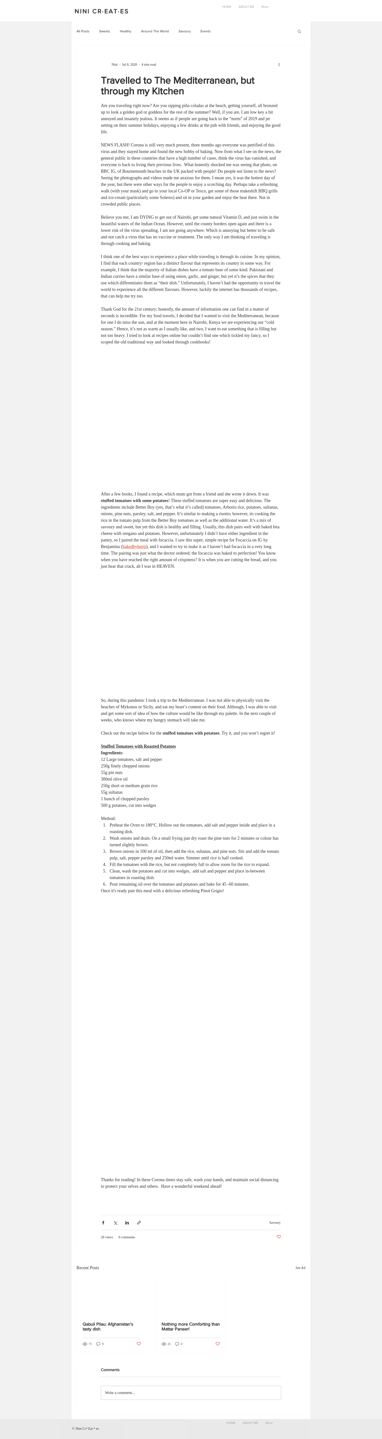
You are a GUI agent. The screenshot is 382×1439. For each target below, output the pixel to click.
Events (206, 31)
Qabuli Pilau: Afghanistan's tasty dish (108, 1326)
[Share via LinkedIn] (127, 1222)
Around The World (155, 31)
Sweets (104, 31)
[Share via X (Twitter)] (115, 1222)
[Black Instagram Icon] (284, 1427)
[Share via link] (139, 1222)
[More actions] (281, 64)
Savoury (185, 31)
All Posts (82, 31)
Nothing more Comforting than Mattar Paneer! (191, 1326)
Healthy (125, 31)
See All (301, 1268)
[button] (299, 31)
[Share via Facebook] (103, 1222)
